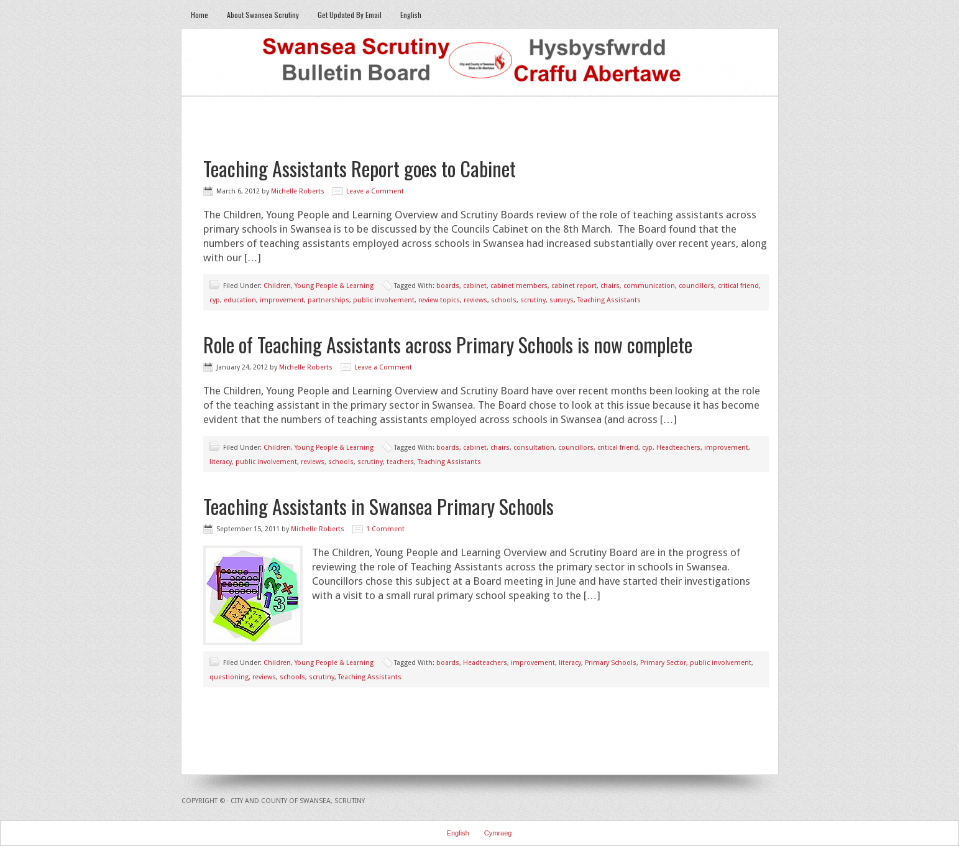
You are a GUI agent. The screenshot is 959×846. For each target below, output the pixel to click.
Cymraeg (498, 833)
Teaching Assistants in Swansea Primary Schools (378, 506)
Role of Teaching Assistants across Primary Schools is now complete (447, 344)
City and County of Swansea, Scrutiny (298, 801)
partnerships (328, 300)
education (240, 300)
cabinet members (519, 286)
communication (649, 286)
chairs (610, 286)
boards (447, 286)
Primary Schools (610, 663)
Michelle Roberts (297, 191)
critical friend (738, 286)
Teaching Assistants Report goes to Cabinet (359, 168)
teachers (400, 462)
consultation (533, 448)
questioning (229, 677)
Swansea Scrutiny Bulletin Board (479, 63)
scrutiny (533, 300)
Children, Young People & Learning (319, 286)
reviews (475, 300)
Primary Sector (663, 663)
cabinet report (574, 286)
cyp (214, 300)
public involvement (384, 300)
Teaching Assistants (609, 300)
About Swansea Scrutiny (263, 14)
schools (503, 300)
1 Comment (385, 529)
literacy (220, 462)
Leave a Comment (375, 191)
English (410, 14)
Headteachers (678, 448)
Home (199, 14)
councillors (696, 286)
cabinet (475, 286)
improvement (282, 300)
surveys (561, 300)
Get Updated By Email (350, 14)
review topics (439, 300)
